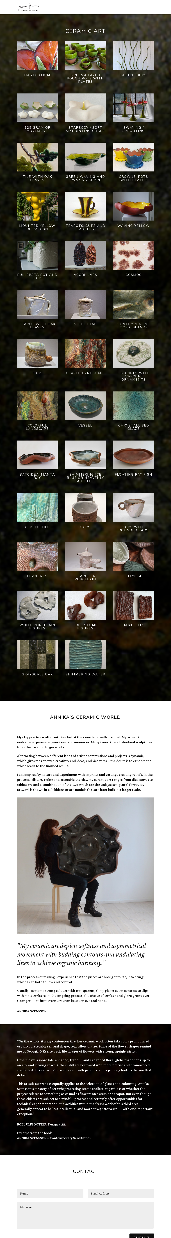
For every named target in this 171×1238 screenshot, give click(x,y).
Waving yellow (133, 226)
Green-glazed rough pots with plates (85, 78)
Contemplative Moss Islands (133, 325)
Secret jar (85, 324)
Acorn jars (85, 275)
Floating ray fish (133, 474)
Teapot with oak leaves (37, 325)
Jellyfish (133, 576)
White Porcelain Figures (37, 627)
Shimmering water (85, 674)
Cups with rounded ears (134, 528)
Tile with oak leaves (37, 178)
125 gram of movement (37, 129)
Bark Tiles (134, 625)
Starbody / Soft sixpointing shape (85, 129)
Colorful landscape (37, 427)
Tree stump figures (85, 627)
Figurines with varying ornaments (133, 376)
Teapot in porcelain (85, 577)
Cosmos (134, 275)
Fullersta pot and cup (37, 276)
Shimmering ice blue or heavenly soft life (85, 477)
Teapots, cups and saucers (85, 227)
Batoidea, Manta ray (37, 476)
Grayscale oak (37, 674)
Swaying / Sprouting (133, 129)
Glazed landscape (85, 373)
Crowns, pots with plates (133, 178)
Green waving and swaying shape (85, 178)
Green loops (133, 75)
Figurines (37, 576)
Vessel (85, 425)
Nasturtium (37, 75)
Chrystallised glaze (133, 427)
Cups (85, 527)
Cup (37, 373)
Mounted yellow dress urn (37, 227)
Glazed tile (37, 527)
